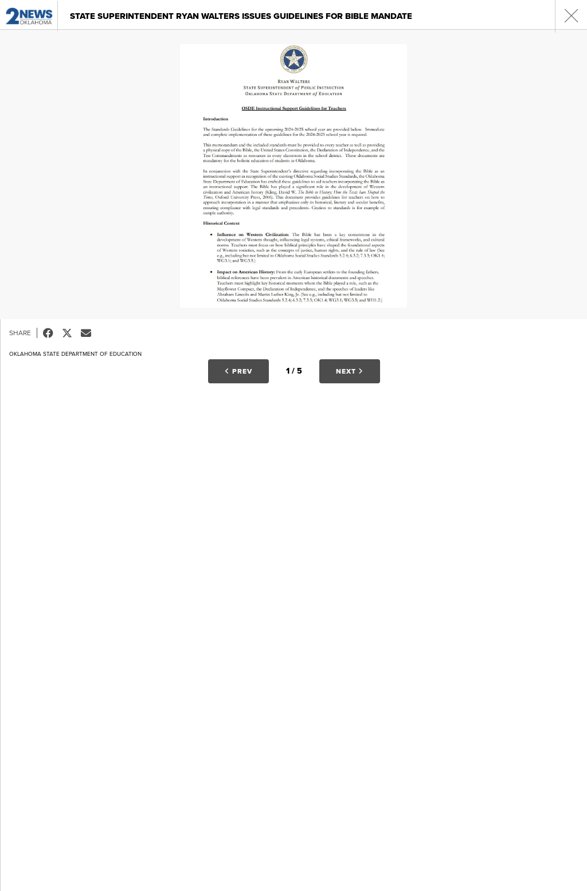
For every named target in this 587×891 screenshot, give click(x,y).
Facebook (52, 333)
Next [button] (349, 371)
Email (90, 333)
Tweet (71, 333)
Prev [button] (238, 371)
